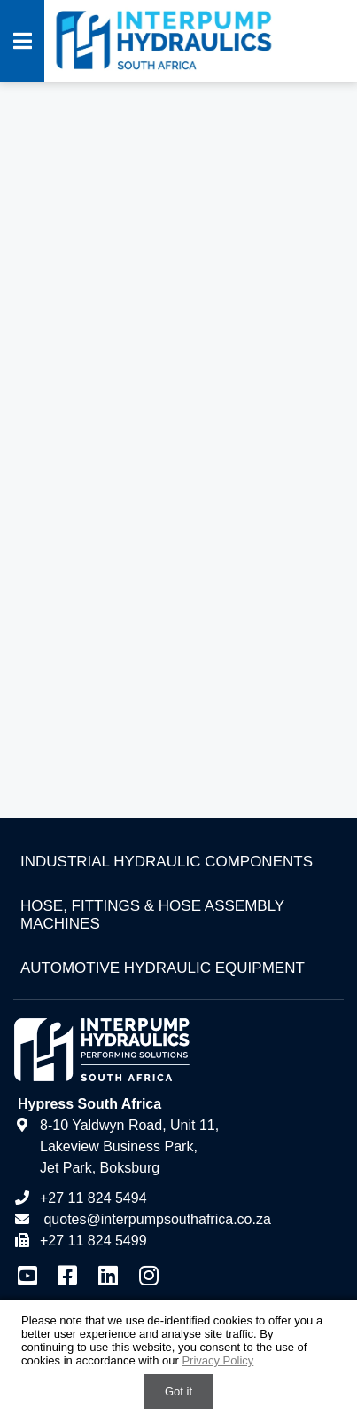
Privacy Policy (217, 1360)
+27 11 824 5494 (80, 1198)
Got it (178, 1391)
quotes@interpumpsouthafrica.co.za (155, 1219)
